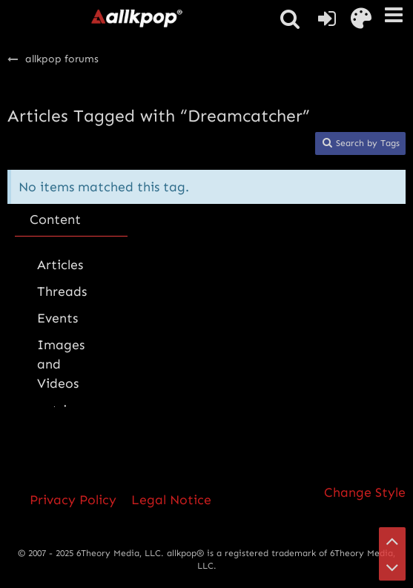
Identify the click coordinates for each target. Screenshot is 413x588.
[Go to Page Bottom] (392, 567)
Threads (62, 291)
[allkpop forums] (136, 18)
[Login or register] (327, 18)
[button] (394, 15)
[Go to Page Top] (392, 540)
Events (57, 318)
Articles (60, 265)
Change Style (365, 492)
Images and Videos (61, 364)
